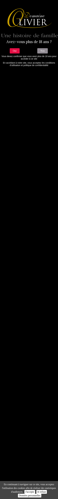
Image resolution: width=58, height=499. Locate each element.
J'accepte (29, 491)
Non (42, 50)
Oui (15, 50)
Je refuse (41, 491)
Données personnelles (30, 495)
